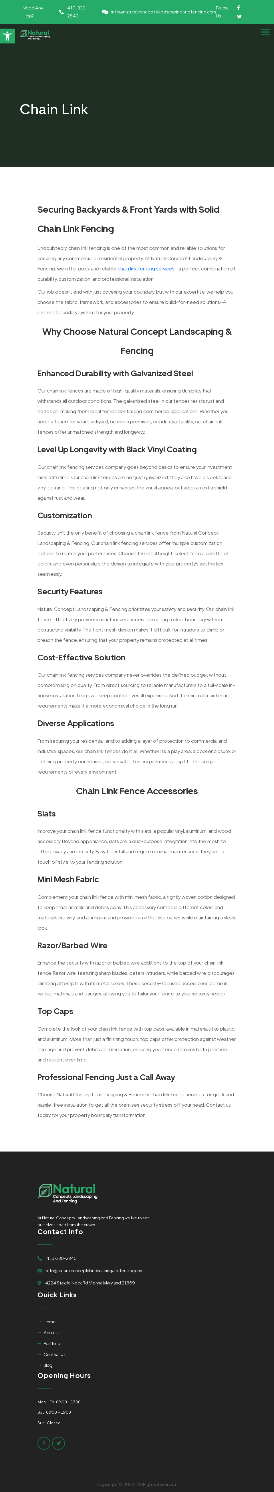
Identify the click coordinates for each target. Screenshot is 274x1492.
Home (50, 1321)
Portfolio (52, 1343)
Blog (48, 1365)
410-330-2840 (77, 12)
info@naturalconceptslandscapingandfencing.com (163, 12)
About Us (52, 1332)
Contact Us (54, 1354)
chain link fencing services (146, 269)
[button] (7, 36)
